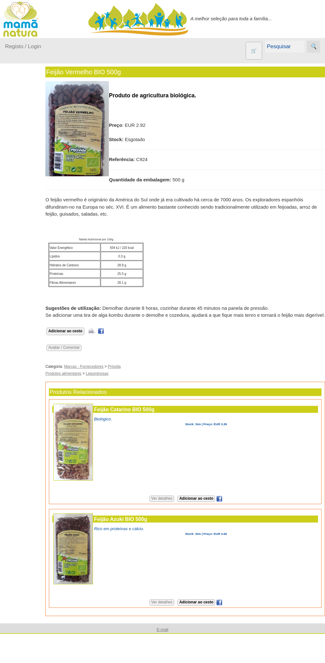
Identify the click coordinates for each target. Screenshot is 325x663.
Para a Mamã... (29, 177)
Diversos (29, 366)
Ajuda (11, 565)
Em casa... (24, 141)
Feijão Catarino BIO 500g (142, 416)
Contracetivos (35, 244)
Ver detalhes (171, 506)
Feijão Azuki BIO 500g (138, 526)
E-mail (27, 583)
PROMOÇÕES (36, 328)
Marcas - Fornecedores (102, 373)
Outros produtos (22, 206)
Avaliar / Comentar (82, 354)
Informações (18, 396)
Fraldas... (23, 153)
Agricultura (31, 224)
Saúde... (21, 189)
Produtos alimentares (81, 381)
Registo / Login (23, 46)
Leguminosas (115, 381)
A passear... (25, 129)
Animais (28, 234)
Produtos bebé (20, 112)
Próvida (132, 373)
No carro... (24, 165)
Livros (26, 300)
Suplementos (34, 338)
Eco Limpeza (34, 255)
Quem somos (34, 414)
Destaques (16, 633)
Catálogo (29, 424)
